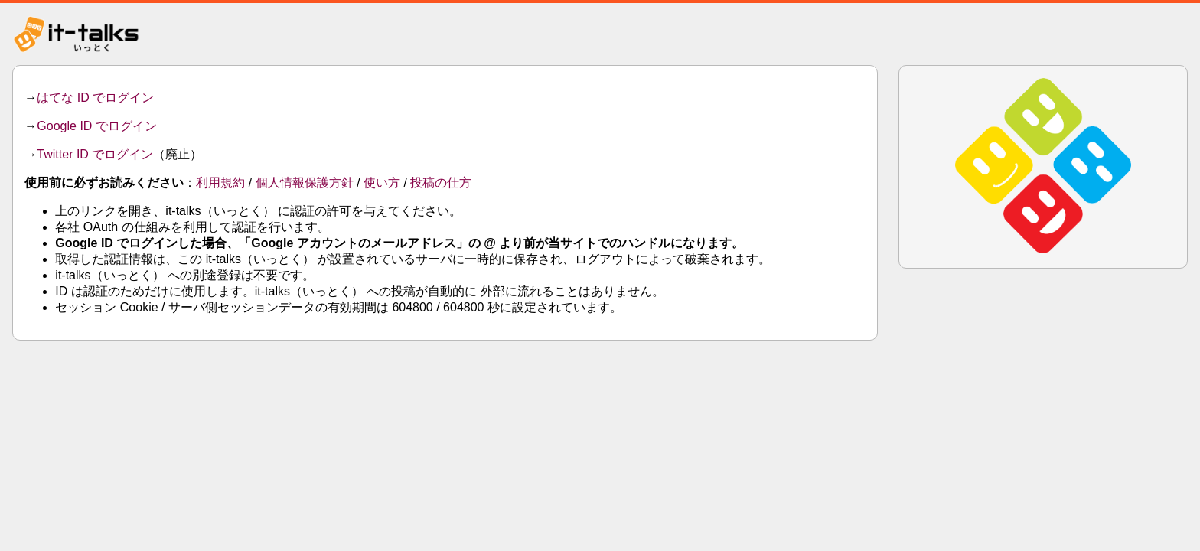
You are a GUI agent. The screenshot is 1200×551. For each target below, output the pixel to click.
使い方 (382, 182)
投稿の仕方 (440, 182)
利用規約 (220, 182)
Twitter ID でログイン (95, 154)
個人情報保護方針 (305, 182)
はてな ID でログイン (95, 97)
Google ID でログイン (96, 125)
